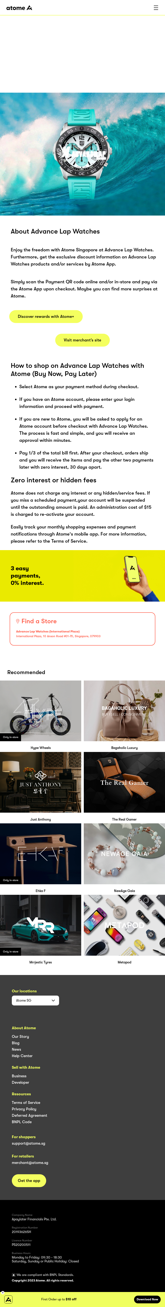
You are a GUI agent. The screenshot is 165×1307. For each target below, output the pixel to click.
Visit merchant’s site (82, 340)
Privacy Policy (24, 1109)
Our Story (20, 1036)
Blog (16, 1043)
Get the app (29, 1180)
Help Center (22, 1056)
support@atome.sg (28, 1143)
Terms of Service (26, 1102)
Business (19, 1076)
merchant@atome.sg (30, 1163)
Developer (20, 1082)
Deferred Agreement (29, 1115)
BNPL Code (22, 1122)
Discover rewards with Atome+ (46, 316)
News (16, 1049)
